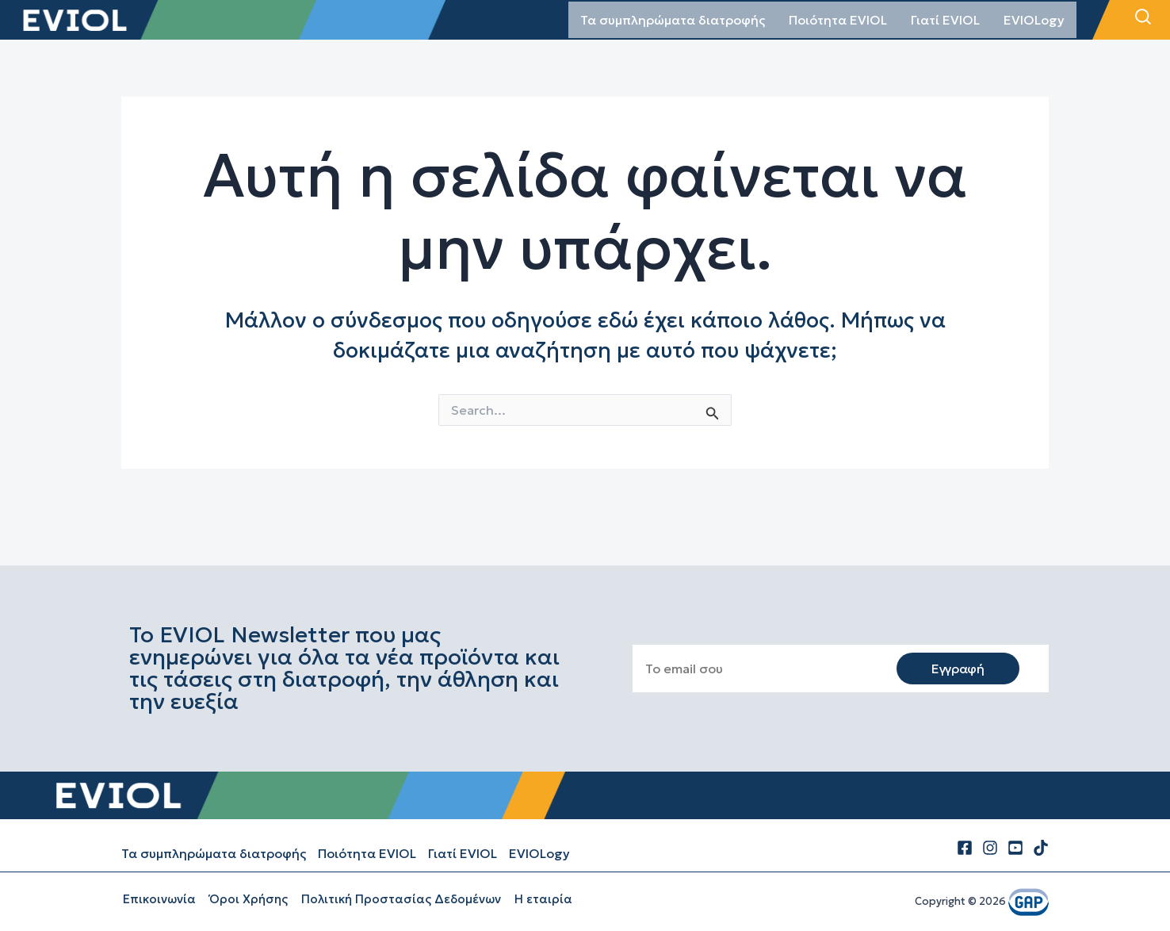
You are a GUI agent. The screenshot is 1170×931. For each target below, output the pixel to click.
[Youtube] (1015, 848)
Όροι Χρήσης (245, 898)
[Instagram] (990, 848)
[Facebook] (965, 848)
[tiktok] (1041, 848)
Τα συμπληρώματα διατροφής (672, 20)
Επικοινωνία (157, 898)
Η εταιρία (537, 898)
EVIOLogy (1034, 20)
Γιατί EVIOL (945, 20)
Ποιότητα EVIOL (838, 20)
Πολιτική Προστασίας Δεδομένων (396, 898)
